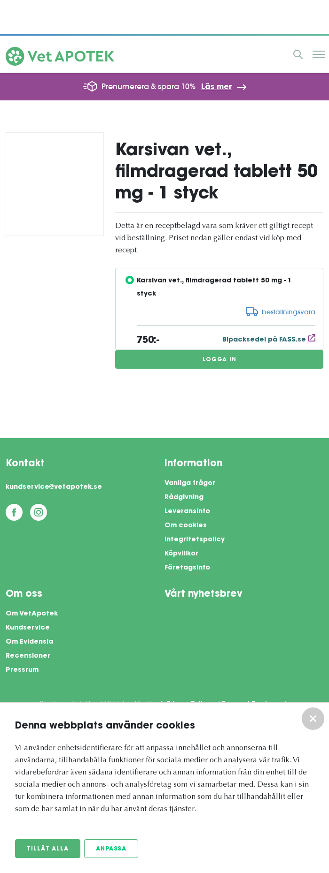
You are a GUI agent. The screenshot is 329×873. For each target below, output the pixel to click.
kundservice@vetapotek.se (54, 487)
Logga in (219, 360)
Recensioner (28, 656)
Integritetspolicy (194, 540)
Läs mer (216, 87)
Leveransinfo (187, 512)
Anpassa (111, 849)
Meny (319, 54)
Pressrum (22, 670)
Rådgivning (184, 497)
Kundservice (28, 628)
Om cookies (185, 526)
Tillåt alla (48, 849)
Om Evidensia (29, 642)
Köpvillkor (181, 554)
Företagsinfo (187, 568)
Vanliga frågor (189, 483)
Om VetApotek (32, 614)
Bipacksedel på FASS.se (268, 340)
